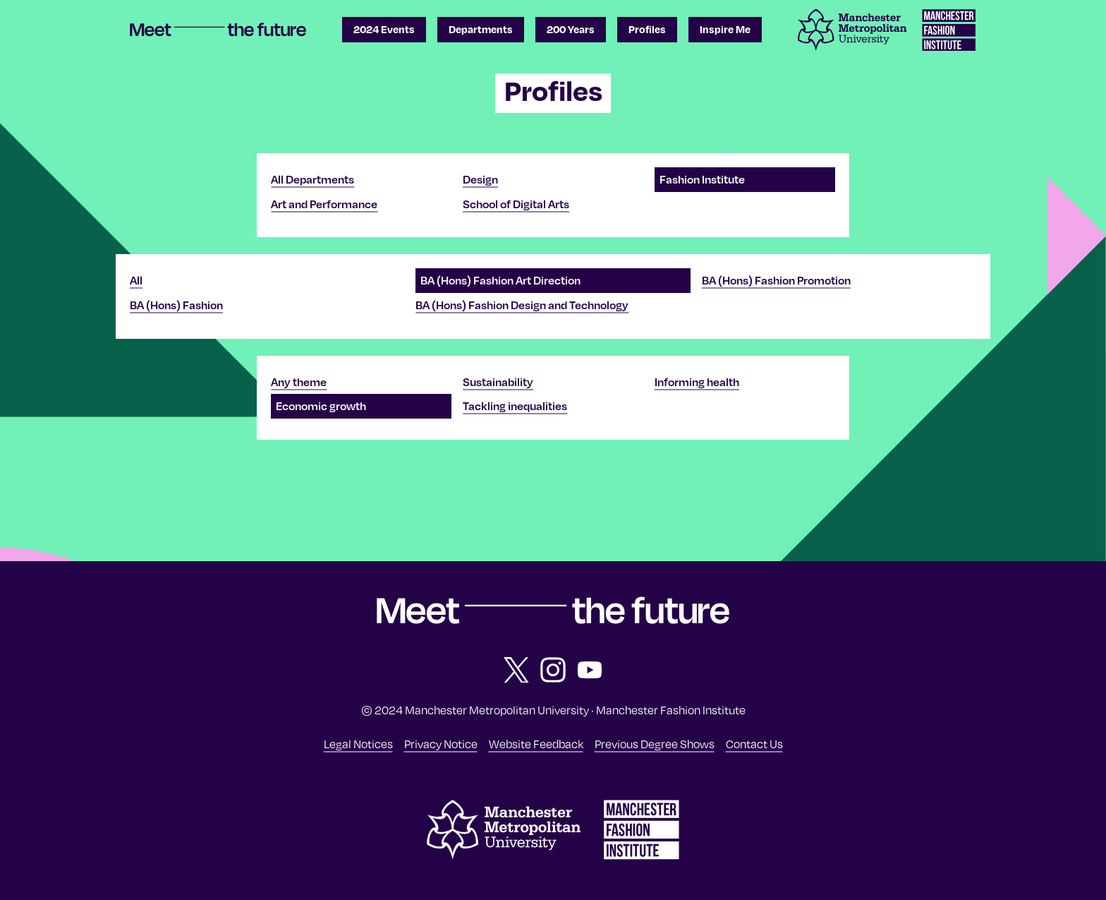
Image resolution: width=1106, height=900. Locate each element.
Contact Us (754, 743)
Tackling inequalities (515, 406)
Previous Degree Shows (655, 743)
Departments (481, 29)
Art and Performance (324, 204)
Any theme (299, 382)
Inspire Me (725, 29)
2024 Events (384, 29)
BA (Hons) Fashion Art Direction (500, 280)
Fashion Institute (702, 179)
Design (480, 179)
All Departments (312, 179)
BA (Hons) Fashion (176, 305)
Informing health (697, 382)
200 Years (571, 29)
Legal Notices (358, 743)
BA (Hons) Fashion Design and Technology (521, 305)
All (136, 280)
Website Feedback (536, 743)
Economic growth (321, 406)
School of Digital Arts (516, 204)
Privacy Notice (441, 743)
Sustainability (498, 382)
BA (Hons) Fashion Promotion (776, 280)
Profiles (647, 29)
